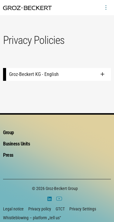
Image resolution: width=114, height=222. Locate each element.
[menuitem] (106, 8)
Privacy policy (39, 208)
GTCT (60, 208)
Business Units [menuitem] (16, 144)
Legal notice (13, 208)
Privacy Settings (82, 208)
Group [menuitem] (8, 132)
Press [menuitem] (8, 155)
